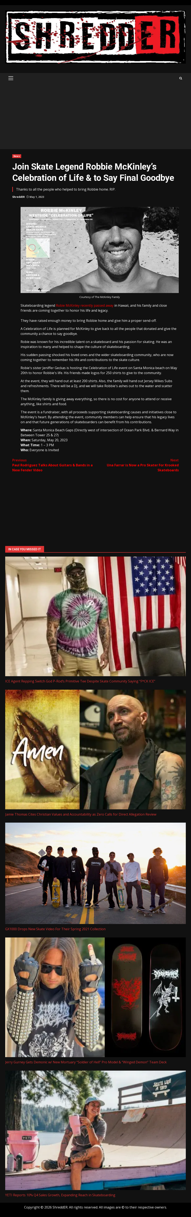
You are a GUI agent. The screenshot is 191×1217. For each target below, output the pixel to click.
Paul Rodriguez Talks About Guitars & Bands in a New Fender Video (53, 465)
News (17, 156)
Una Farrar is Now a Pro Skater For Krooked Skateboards (137, 465)
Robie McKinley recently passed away (84, 305)
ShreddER (18, 197)
